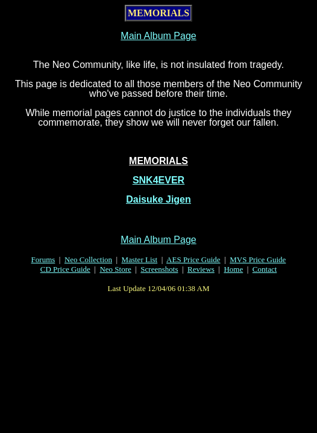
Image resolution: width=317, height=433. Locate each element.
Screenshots (159, 269)
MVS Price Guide (258, 259)
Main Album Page (158, 36)
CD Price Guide (65, 269)
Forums (43, 259)
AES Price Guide (193, 259)
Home (233, 269)
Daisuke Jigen (158, 199)
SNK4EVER (158, 180)
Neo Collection (88, 259)
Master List (140, 259)
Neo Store (115, 269)
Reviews (201, 269)
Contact (265, 269)
